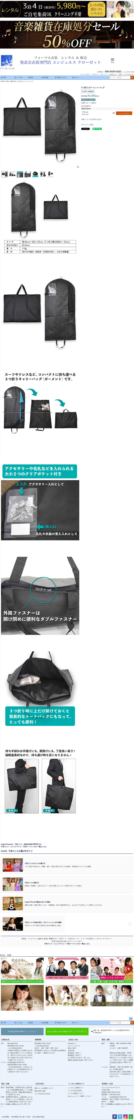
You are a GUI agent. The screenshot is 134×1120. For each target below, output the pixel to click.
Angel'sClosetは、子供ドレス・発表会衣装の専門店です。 (22, 844)
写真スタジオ (60, 77)
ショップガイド (86, 74)
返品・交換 (5, 1084)
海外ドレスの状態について (43, 1088)
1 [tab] (66, 19)
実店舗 (44, 77)
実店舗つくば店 (107, 1084)
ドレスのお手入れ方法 (42, 1094)
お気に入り (113, 74)
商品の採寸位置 (39, 1091)
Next (131, 11)
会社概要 (6, 1117)
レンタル (18, 77)
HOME (3, 81)
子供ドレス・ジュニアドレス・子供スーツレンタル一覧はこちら (24, 846)
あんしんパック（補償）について (80, 1096)
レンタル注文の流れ (75, 1090)
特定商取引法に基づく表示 (21, 1117)
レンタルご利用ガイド (76, 1084)
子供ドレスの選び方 (32, 883)
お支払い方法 (73, 1039)
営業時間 (38, 1039)
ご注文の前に (39, 1084)
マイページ (104, 74)
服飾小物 (13, 81)
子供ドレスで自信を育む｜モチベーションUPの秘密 (43, 922)
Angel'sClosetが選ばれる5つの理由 (37, 902)
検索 (132, 77)
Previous (2, 11)
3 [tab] (68, 50)
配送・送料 (106, 1039)
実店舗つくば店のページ (116, 1104)
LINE (120, 74)
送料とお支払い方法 (75, 1060)
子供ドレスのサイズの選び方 (35, 863)
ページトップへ (131, 1019)
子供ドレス (53, 939)
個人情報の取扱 (38, 1117)
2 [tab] (67, 19)
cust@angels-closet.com (16, 1062)
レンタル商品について (76, 1093)
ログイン (96, 74)
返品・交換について (14, 1104)
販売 (30, 77)
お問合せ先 (5, 1039)
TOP (3, 77)
